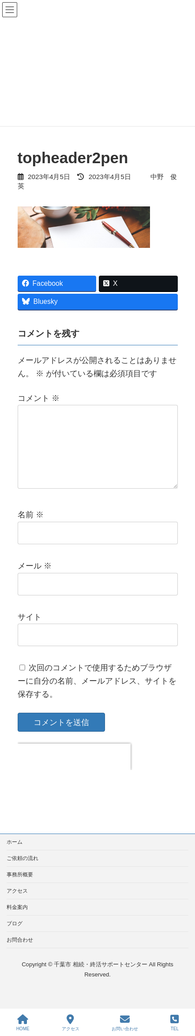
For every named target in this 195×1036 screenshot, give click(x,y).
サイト (29, 631)
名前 (31, 529)
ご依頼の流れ (22, 872)
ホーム (14, 856)
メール (35, 580)
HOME (23, 1022)
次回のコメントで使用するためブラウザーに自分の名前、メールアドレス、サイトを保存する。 (97, 695)
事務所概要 (20, 889)
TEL (174, 1022)
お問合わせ (20, 954)
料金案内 (17, 921)
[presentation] (74, 771)
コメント (39, 398)
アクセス (17, 905)
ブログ (14, 938)
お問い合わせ (125, 1022)
